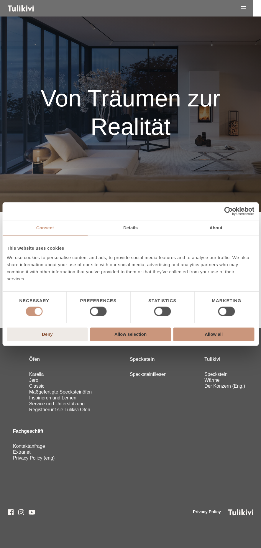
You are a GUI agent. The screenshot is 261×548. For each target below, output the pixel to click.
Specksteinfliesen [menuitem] (148, 374)
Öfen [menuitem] (34, 359)
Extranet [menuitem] (22, 452)
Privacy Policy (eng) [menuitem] (34, 457)
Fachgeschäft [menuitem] (28, 431)
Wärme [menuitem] (212, 380)
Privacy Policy (207, 511)
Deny (47, 334)
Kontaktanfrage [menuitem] (29, 446)
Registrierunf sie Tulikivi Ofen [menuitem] (59, 409)
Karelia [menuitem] (36, 374)
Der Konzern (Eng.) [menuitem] (224, 386)
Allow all (214, 334)
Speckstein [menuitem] (142, 359)
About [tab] (216, 227)
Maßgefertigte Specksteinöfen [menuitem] (60, 391)
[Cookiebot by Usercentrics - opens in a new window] (228, 211)
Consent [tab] (45, 227)
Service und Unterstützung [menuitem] (57, 403)
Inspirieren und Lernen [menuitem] (52, 397)
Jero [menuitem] (33, 380)
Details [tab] (130, 227)
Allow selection (130, 334)
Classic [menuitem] (37, 386)
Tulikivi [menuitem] (212, 359)
